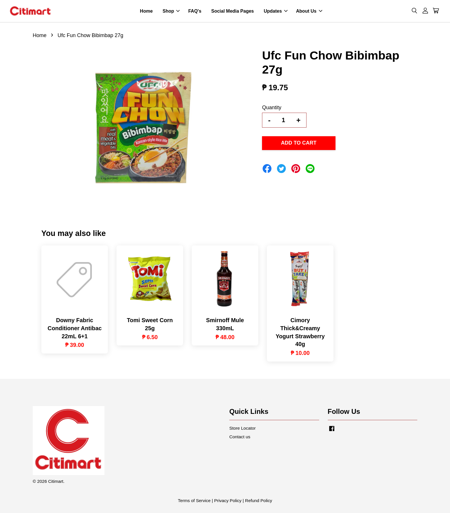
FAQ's (194, 11)
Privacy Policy (227, 500)
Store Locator (242, 428)
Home (146, 11)
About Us (309, 11)
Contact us (239, 436)
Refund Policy (258, 500)
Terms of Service (194, 500)
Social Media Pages (232, 11)
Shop (171, 11)
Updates (276, 11)
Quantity (271, 107)
